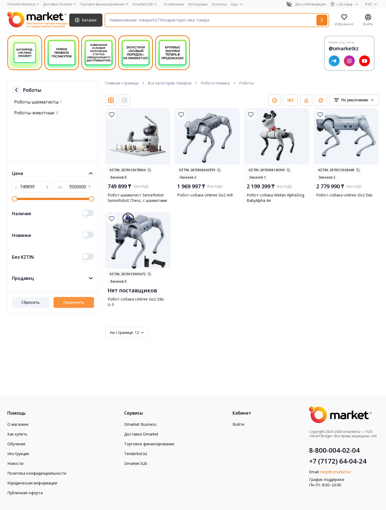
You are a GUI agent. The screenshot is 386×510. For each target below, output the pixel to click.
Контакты (219, 4)
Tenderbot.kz (135, 453)
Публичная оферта (25, 492)
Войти (238, 424)
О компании (174, 4)
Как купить (17, 434)
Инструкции (198, 4)
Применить (73, 302)
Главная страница (122, 83)
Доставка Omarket (141, 434)
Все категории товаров (170, 83)
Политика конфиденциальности (36, 473)
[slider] (14, 199)
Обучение (16, 443)
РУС (372, 4)
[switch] (88, 213)
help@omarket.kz (336, 471)
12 (127, 332)
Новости (15, 463)
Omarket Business (140, 424)
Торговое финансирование (149, 443)
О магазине (18, 424)
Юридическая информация (32, 483)
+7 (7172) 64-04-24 (337, 461)
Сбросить (30, 302)
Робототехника (215, 83)
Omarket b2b (135, 463)
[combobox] (354, 100)
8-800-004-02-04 (334, 450)
